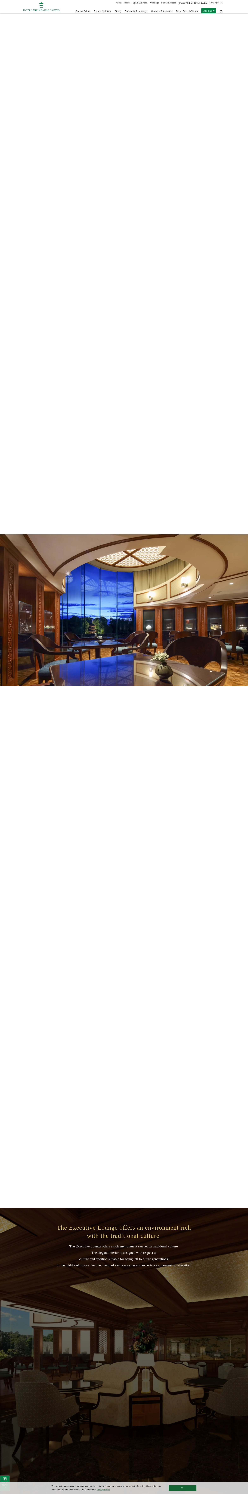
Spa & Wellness (140, 3)
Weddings (154, 3)
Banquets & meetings (136, 11)
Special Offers (82, 11)
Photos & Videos (168, 3)
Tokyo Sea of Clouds (187, 11)
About (118, 3)
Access (127, 3)
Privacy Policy (103, 1489)
